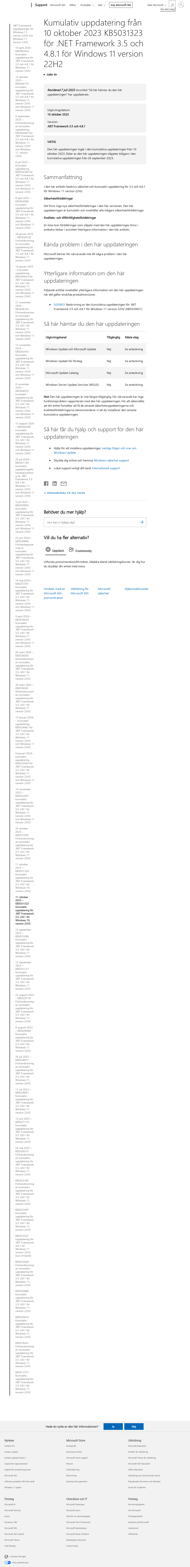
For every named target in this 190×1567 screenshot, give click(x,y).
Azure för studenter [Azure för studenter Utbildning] (137, 1487)
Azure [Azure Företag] (7, 1516)
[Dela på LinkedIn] (53, 482)
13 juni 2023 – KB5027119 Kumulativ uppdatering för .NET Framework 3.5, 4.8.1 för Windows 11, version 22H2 (24, 1130)
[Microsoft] (17, 5)
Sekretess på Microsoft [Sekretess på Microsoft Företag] (138, 1522)
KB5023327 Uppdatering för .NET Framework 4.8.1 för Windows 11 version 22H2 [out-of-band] (24, 1245)
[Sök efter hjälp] (172, 5)
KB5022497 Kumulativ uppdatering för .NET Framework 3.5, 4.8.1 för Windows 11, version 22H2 (24, 1219)
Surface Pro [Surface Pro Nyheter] (9, 1445)
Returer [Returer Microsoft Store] (69, 1463)
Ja (113, 1426)
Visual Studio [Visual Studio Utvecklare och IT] (72, 1545)
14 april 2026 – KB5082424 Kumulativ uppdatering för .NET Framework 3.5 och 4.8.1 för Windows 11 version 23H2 (24, 59)
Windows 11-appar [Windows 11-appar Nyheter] (12, 1487)
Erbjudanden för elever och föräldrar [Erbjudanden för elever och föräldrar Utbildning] (144, 1481)
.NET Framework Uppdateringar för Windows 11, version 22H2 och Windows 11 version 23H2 (23, 34)
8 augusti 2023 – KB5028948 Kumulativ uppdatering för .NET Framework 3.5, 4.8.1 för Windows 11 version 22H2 (24, 1039)
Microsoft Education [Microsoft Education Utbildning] (137, 1445)
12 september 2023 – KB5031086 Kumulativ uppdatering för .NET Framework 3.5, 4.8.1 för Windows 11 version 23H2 (24, 943)
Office (72, 4)
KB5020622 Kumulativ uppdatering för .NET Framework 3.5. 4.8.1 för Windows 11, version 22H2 (24, 1327)
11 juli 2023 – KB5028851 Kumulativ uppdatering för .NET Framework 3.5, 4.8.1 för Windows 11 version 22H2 (24, 1101)
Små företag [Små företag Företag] (9, 1545)
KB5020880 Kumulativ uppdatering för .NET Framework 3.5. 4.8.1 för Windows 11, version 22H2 (24, 1300)
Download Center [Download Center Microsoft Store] (74, 1451)
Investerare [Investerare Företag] (133, 1528)
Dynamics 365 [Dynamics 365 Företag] (10, 1522)
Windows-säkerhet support (111, 460)
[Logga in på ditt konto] (181, 5)
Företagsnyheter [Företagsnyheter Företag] (135, 1516)
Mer (100, 4)
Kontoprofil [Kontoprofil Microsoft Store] (71, 1445)
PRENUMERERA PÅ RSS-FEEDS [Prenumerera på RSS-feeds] (66, 492)
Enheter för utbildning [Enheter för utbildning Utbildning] (138, 1451)
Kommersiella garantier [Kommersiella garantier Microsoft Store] (76, 1481)
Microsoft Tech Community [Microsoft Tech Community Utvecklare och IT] (78, 1522)
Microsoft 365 (57, 4)
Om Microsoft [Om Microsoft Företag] (134, 1510)
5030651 (59, 304)
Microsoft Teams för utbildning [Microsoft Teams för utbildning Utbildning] (142, 1457)
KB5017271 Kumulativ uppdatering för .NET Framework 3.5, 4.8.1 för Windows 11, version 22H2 (24, 1382)
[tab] (55, 550)
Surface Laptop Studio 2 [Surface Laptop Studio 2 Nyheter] (15, 1457)
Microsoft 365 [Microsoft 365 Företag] (10, 1528)
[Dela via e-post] (62, 482)
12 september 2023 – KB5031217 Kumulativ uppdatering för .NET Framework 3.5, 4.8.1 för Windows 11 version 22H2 (24, 975)
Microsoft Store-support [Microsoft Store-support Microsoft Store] (77, 1457)
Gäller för (51, 74)
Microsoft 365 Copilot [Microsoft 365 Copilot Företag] (14, 1534)
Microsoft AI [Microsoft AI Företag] (9, 1504)
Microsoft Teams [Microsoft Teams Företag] (11, 1539)
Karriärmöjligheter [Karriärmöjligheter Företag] (136, 1504)
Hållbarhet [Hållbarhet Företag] (133, 1534)
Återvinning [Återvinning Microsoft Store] (71, 1475)
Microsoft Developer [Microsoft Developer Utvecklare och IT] (75, 1504)
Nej (134, 1426)
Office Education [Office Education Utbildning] (135, 1469)
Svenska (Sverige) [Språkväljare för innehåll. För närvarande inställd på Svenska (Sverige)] (18, 1556)
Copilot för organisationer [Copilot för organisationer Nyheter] (16, 1463)
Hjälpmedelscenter (137, 589)
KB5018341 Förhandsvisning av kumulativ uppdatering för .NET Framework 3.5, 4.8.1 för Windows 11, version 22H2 (24, 1354)
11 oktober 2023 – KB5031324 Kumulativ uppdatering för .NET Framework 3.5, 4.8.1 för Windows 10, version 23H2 (24, 878)
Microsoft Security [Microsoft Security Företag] (12, 1510)
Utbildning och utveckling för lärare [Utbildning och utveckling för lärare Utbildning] (144, 1475)
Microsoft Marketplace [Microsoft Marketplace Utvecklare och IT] (76, 1528)
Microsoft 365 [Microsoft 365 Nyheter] (10, 1475)
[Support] (40, 5)
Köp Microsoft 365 (121, 4)
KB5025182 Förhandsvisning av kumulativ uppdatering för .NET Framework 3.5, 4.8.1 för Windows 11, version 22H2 (24, 1192)
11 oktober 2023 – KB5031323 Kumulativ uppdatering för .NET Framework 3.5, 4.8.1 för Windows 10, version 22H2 (24, 910)
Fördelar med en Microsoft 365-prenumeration (54, 593)
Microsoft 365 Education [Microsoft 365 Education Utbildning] (139, 1463)
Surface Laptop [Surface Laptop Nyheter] (11, 1451)
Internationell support (106, 468)
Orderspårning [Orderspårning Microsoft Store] (72, 1469)
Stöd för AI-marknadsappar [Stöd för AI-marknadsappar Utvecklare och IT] (78, 1516)
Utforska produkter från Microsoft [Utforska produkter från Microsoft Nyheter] (19, 1481)
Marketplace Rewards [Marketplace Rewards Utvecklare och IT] (76, 1539)
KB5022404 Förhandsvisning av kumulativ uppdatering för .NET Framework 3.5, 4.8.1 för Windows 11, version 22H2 (24, 1273)
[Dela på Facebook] (46, 482)
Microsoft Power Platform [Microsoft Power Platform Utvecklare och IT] (77, 1534)
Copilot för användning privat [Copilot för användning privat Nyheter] (17, 1469)
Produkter (86, 4)
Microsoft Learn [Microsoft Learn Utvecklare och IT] (73, 1510)
